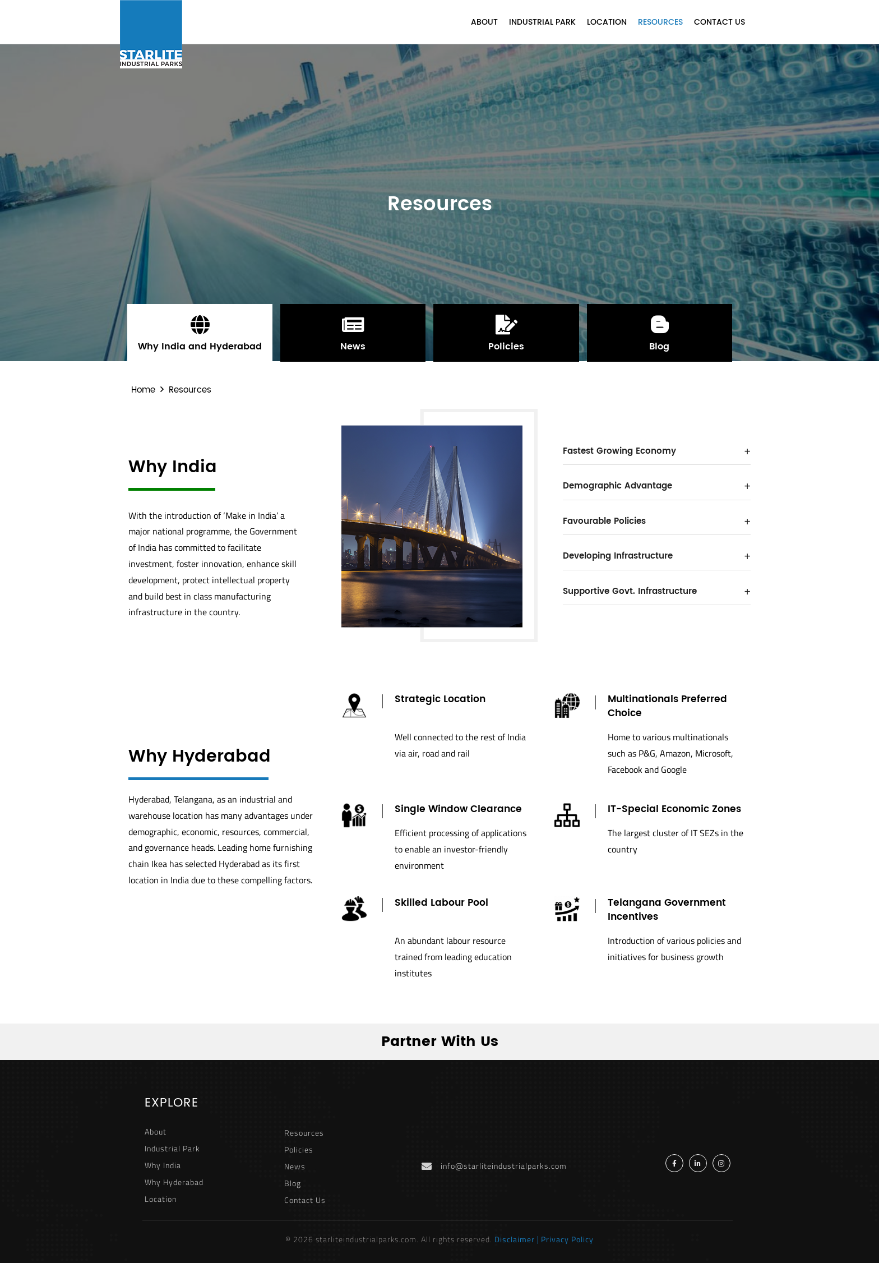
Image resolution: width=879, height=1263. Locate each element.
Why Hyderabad (174, 1182)
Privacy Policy (567, 1239)
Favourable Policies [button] (657, 521)
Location (607, 22)
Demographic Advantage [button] (657, 486)
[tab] (657, 452)
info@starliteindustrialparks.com (504, 1166)
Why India (163, 1165)
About (484, 22)
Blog (292, 1183)
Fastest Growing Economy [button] (657, 451)
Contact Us (719, 22)
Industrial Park (542, 22)
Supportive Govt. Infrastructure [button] (657, 591)
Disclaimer (514, 1239)
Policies (298, 1149)
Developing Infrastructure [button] (657, 556)
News (295, 1166)
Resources (660, 22)
